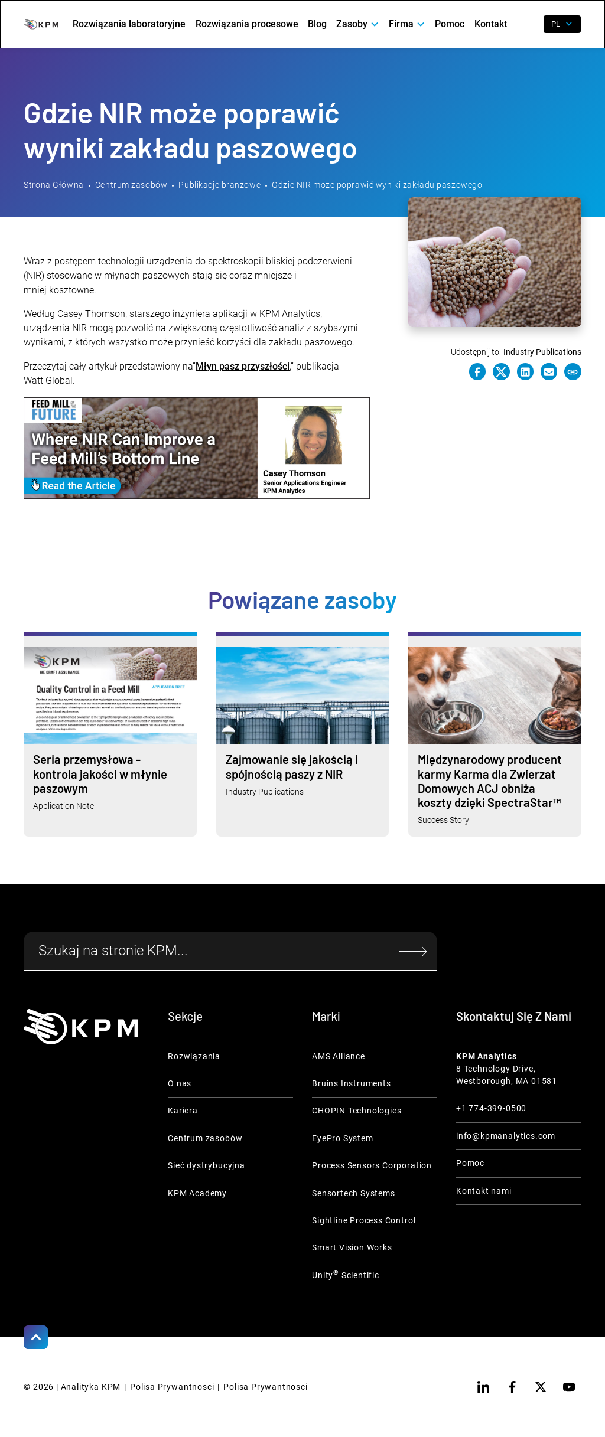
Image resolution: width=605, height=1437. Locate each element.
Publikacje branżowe (219, 185)
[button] (357, 24)
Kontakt (490, 24)
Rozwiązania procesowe (247, 24)
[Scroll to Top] (35, 1337)
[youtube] (569, 1387)
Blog (317, 24)
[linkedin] (483, 1387)
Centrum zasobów (131, 185)
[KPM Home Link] (81, 1026)
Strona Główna (53, 185)
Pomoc (449, 24)
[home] (41, 24)
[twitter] (540, 1387)
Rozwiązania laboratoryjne (129, 24)
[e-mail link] (549, 371)
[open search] (527, 24)
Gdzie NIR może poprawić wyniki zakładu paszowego (377, 185)
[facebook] (512, 1387)
